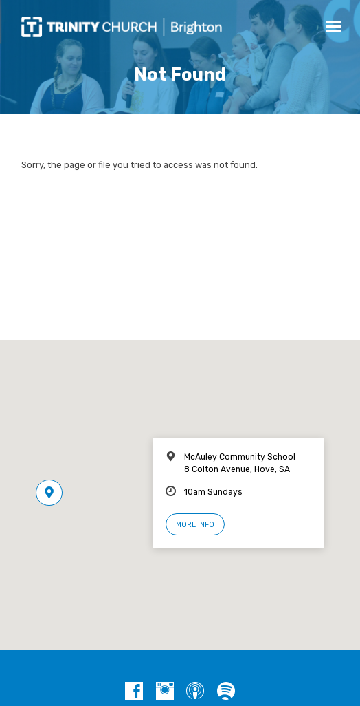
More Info (195, 524)
